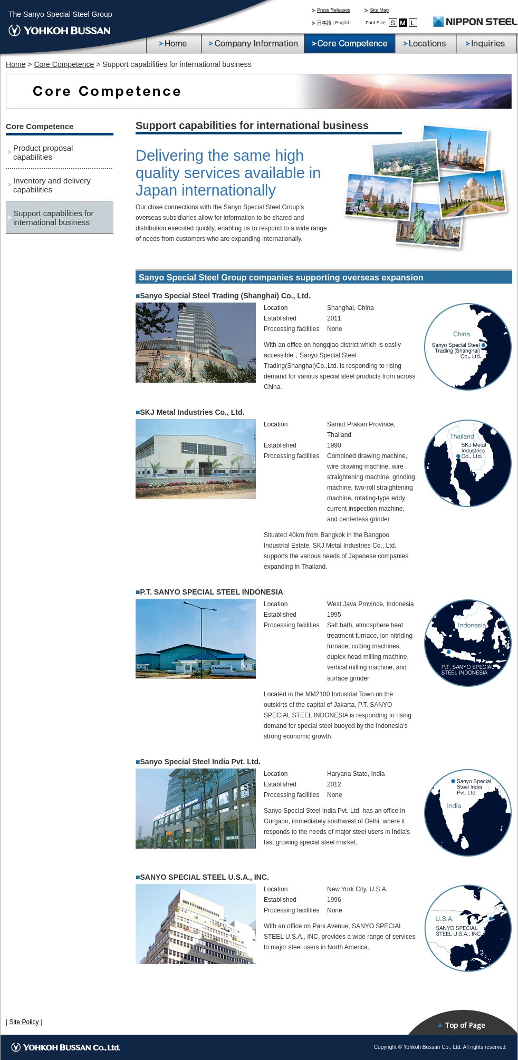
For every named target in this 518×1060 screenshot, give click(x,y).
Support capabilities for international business (53, 218)
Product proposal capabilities (43, 152)
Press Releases (333, 10)
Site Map (379, 10)
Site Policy (24, 1022)
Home (15, 64)
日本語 (324, 22)
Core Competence (64, 64)
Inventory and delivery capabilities (52, 185)
